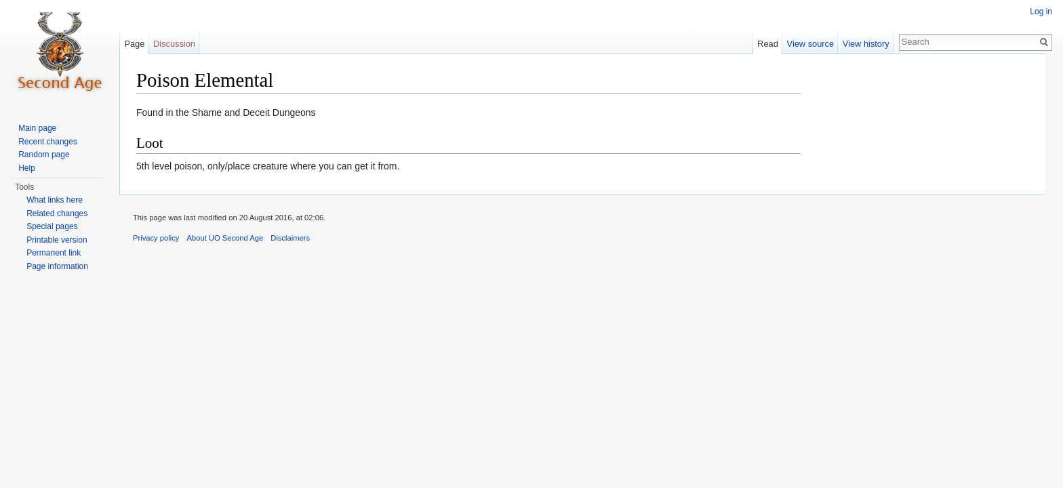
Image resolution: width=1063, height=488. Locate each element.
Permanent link (53, 253)
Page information (57, 266)
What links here (54, 200)
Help (26, 168)
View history (866, 44)
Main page (37, 128)
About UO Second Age (225, 238)
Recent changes (47, 141)
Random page (43, 154)
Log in (1041, 11)
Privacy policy (156, 238)
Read (767, 44)
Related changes (56, 213)
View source (810, 44)
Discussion (174, 44)
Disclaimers (290, 238)
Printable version (56, 240)
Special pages (51, 226)
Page (134, 44)
